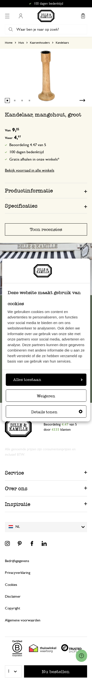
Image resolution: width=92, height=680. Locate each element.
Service (14, 473)
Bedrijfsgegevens (17, 561)
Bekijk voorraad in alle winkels (29, 170)
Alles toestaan (47, 379)
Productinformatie (29, 191)
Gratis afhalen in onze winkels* (34, 159)
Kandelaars (62, 42)
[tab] (46, 190)
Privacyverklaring (17, 573)
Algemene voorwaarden (22, 620)
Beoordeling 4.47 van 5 (27, 145)
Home (9, 42)
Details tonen (57, 412)
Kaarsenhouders (40, 42)
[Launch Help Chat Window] (81, 656)
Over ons (16, 488)
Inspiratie (17, 504)
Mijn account (20, 16)
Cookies (11, 585)
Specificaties (21, 206)
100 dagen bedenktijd (26, 152)
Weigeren (46, 396)
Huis (21, 42)
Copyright (12, 608)
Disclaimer (13, 596)
